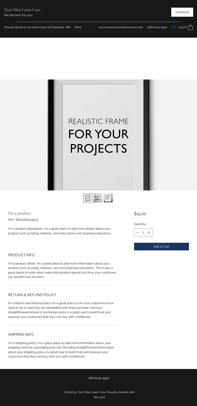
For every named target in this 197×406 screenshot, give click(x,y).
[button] (190, 27)
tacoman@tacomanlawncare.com (121, 27)
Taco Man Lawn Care (22, 9)
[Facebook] (182, 12)
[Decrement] (137, 232)
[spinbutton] (143, 232)
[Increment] (149, 232)
